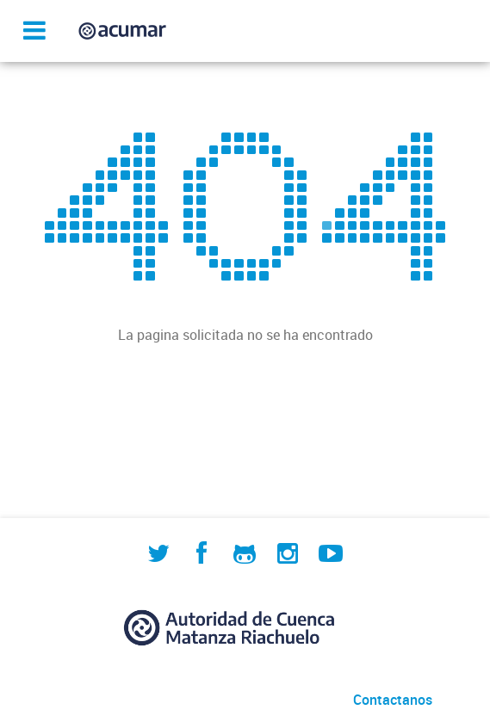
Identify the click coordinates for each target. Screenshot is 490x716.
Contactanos (392, 699)
